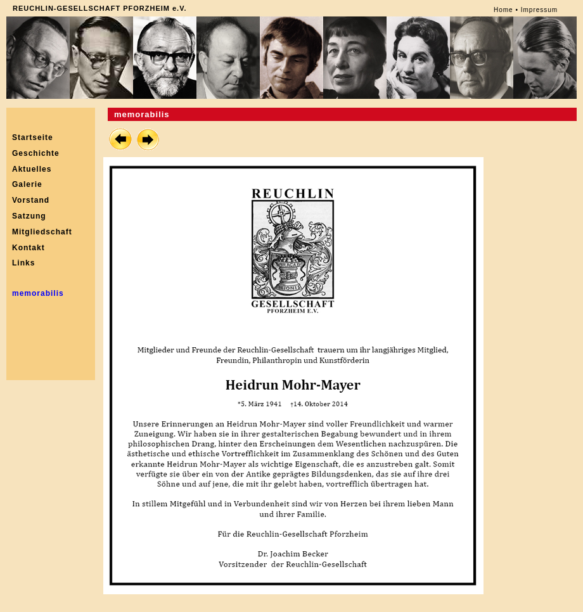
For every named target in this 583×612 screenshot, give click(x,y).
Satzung (29, 216)
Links (23, 262)
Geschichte (36, 153)
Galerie (27, 184)
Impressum (539, 9)
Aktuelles (31, 169)
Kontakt (28, 247)
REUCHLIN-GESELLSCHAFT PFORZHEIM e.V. (100, 8)
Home (503, 9)
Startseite (32, 137)
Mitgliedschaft (42, 231)
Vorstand (30, 200)
